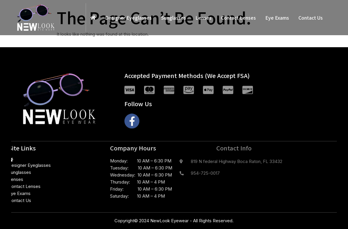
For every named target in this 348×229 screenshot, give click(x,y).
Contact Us (310, 17)
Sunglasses (173, 17)
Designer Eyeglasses (128, 17)
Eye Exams (277, 17)
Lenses (203, 17)
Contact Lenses (238, 17)
